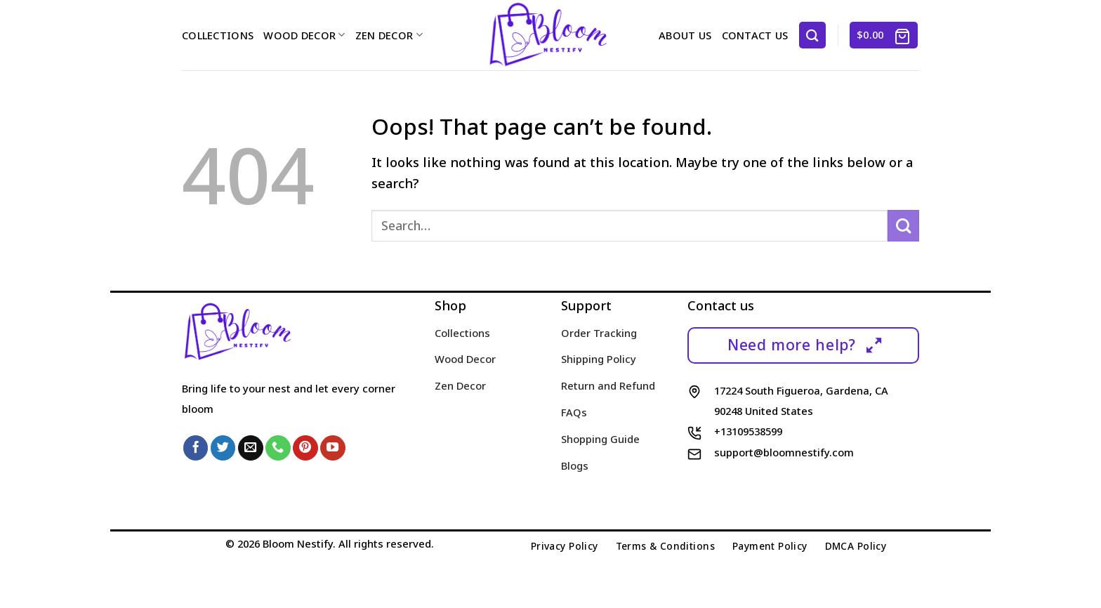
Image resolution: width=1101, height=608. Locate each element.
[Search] (812, 35)
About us (685, 35)
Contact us (755, 35)
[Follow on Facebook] (196, 448)
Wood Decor (304, 35)
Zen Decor (389, 35)
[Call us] (278, 448)
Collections (217, 35)
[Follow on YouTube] (332, 448)
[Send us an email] (250, 448)
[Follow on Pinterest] (305, 448)
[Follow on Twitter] (223, 448)
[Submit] (903, 226)
